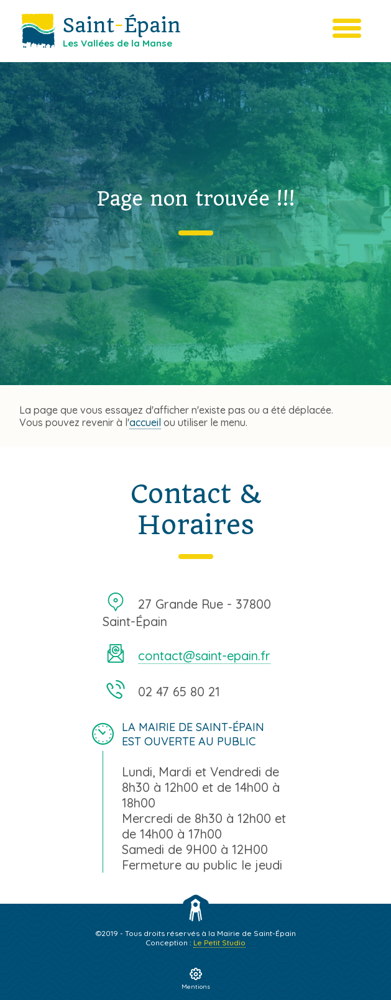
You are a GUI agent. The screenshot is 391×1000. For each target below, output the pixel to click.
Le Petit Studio (219, 942)
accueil (145, 422)
